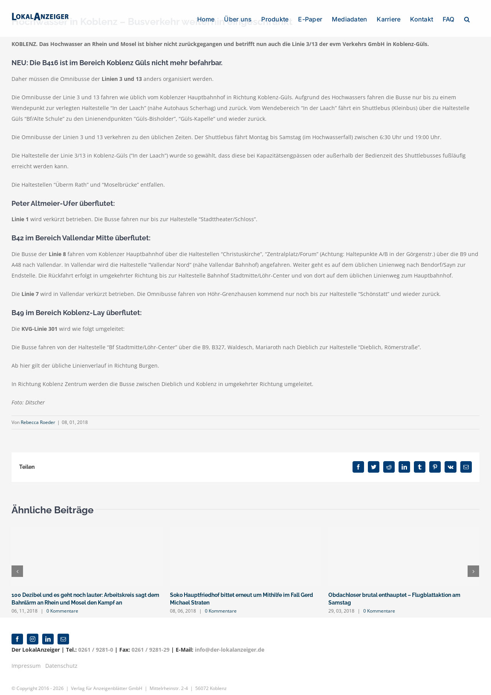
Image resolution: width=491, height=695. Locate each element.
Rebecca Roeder (38, 422)
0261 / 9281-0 (95, 642)
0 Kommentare (62, 611)
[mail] (63, 631)
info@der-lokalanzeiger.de (229, 642)
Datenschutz (61, 658)
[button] (467, 18)
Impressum (26, 658)
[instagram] (32, 631)
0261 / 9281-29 (151, 642)
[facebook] (17, 631)
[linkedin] (48, 631)
